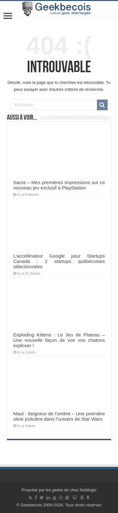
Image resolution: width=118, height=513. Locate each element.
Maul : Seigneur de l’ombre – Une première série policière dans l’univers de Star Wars (59, 416)
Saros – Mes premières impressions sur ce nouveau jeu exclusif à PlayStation (59, 185)
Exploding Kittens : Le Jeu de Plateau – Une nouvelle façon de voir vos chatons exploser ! (59, 340)
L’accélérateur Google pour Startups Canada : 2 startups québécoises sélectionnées (59, 261)
